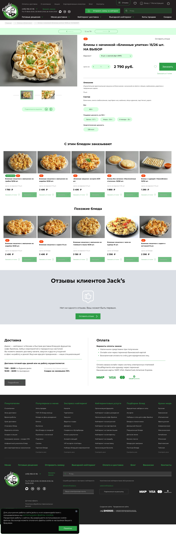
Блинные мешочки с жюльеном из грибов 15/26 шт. (19, 185)
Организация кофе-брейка (106, 430)
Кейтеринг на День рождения (107, 425)
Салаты (38, 456)
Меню (7, 477)
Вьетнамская (163, 456)
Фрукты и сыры (70, 434)
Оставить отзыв (162, 39)
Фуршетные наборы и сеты (137, 421)
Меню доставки (59, 17)
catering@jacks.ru (106, 498)
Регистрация (157, 3)
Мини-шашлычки (71, 447)
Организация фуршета (104, 421)
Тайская (161, 460)
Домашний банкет (134, 438)
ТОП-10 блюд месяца (44, 425)
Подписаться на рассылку (114, 504)
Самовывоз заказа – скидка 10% (17, 451)
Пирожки (39, 451)
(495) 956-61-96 (28, 9)
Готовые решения (31, 17)
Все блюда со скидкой (44, 443)
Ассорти (130, 425)
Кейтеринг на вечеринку (105, 447)
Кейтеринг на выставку (104, 456)
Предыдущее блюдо (71, 31)
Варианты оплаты (11, 443)
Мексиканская (164, 443)
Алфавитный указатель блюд (16, 456)
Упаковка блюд (10, 438)
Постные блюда (133, 460)
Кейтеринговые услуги (108, 416)
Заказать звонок (49, 9)
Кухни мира (165, 416)
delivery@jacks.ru (69, 498)
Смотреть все (41, 464)
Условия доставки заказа (55, 381)
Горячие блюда (42, 460)
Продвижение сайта (121, 519)
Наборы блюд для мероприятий (77, 460)
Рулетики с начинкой (44, 447)
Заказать (154, 67)
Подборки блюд (136, 416)
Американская (164, 438)
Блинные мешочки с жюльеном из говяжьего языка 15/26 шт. (86, 254)
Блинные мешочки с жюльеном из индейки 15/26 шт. (54, 185)
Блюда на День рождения (46, 430)
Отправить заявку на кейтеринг (105, 11)
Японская (162, 451)
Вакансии (148, 477)
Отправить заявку (55, 477)
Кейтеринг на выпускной (105, 434)
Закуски (67, 430)
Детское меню (132, 447)
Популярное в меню (47, 416)
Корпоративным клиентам (74, 4)
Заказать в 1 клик (154, 74)
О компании (46, 4)
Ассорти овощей (70, 451)
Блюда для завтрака (135, 456)
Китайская (162, 447)
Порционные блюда (135, 443)
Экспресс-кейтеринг (75, 416)
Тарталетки (68, 425)
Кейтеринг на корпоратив (105, 438)
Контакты (100, 4)
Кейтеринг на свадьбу (104, 451)
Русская (161, 421)
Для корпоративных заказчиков (17, 460)
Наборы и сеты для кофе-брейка (140, 430)
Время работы (10, 430)
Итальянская (163, 430)
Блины (38, 434)
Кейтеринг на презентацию (106, 443)
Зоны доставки (10, 425)
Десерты (67, 438)
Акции (57, 4)
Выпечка (39, 438)
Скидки (168, 17)
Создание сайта (106, 519)
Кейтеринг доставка (88, 17)
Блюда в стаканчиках (135, 434)
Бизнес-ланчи (132, 451)
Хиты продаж (149, 17)
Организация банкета (104, 460)
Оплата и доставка (29, 4)
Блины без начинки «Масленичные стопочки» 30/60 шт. (121, 185)
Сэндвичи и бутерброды (73, 443)
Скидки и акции (10, 447)
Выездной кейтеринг (120, 17)
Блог (91, 4)
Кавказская (163, 425)
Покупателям (12, 416)
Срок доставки (10, 434)
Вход (146, 3)
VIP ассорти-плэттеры (72, 456)
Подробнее (13, 395)
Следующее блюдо (105, 31)
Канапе (67, 421)
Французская (163, 434)
